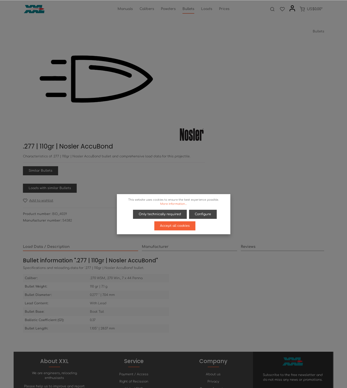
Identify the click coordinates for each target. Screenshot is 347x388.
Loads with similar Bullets (205, 110)
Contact (133, 331)
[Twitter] (170, 371)
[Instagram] (185, 371)
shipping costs (223, 382)
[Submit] (320, 325)
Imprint (213, 331)
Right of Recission (133, 317)
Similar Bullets (196, 92)
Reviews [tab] (248, 168)
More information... (173, 203)
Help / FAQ (134, 324)
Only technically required (160, 214)
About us (213, 309)
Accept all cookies (175, 225)
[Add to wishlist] (193, 122)
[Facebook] (162, 371)
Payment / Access (133, 309)
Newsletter (134, 338)
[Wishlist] (282, 9)
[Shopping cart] (311, 9)
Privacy (213, 317)
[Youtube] (178, 371)
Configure (202, 214)
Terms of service (213, 324)
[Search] (272, 9)
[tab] (80, 169)
